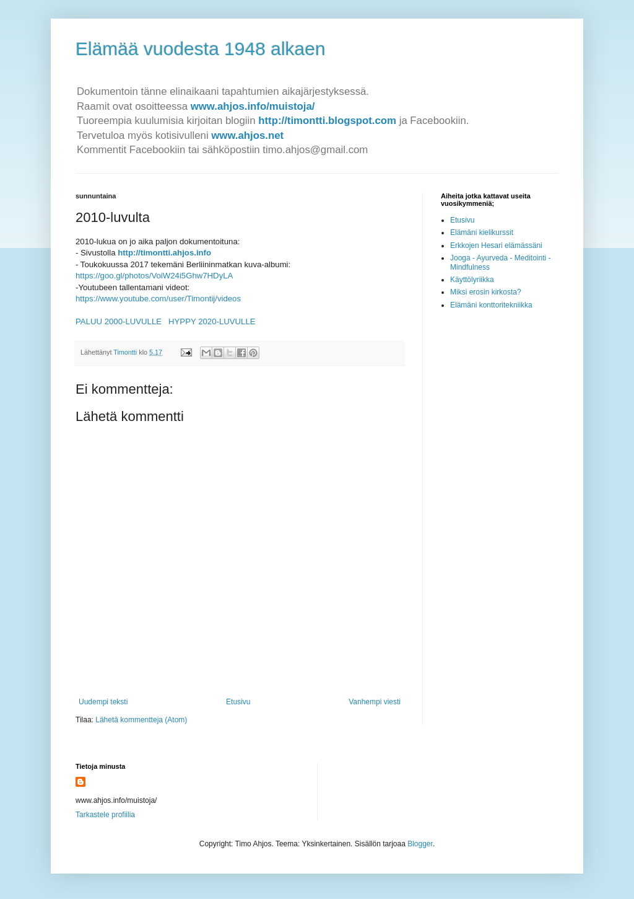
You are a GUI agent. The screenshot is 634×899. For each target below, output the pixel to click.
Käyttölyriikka (472, 279)
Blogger (420, 843)
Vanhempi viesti (375, 702)
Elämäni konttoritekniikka (491, 305)
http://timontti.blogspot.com (327, 120)
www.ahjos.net (247, 135)
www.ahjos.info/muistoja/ (253, 106)
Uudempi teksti (103, 702)
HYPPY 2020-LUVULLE (212, 321)
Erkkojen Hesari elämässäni (496, 245)
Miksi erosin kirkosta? (485, 292)
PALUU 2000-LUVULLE (119, 321)
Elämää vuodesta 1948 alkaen (201, 48)
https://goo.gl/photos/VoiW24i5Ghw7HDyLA (154, 275)
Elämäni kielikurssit (481, 232)
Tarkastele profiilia (105, 814)
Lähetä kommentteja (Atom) (141, 719)
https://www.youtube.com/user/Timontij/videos (158, 298)
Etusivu (238, 702)
